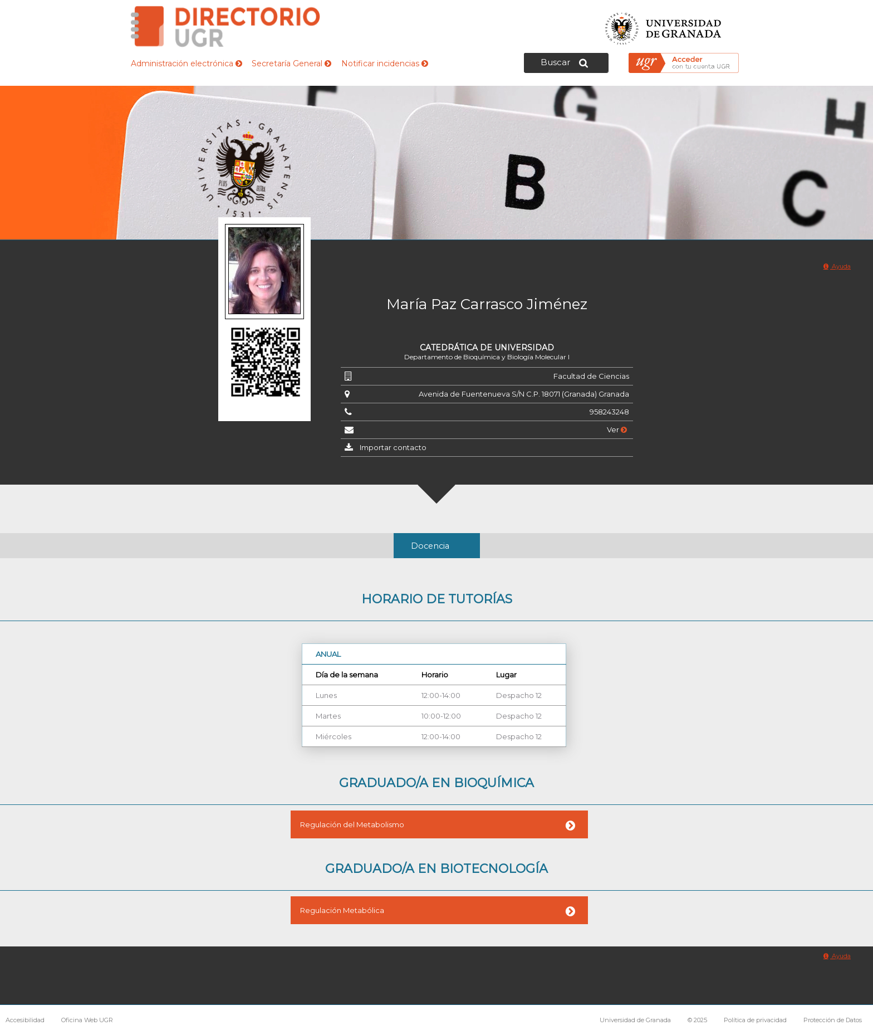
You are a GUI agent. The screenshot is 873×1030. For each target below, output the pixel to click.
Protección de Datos (832, 1020)
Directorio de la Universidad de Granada (225, 26)
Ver (617, 429)
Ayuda (837, 266)
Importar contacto (393, 447)
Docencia (430, 546)
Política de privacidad (755, 1020)
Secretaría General (291, 63)
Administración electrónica (186, 63)
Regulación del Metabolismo (352, 824)
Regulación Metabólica (342, 910)
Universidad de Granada (663, 25)
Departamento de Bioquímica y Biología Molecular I (487, 357)
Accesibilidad (25, 1020)
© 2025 (697, 1020)
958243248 (609, 411)
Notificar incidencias (384, 63)
